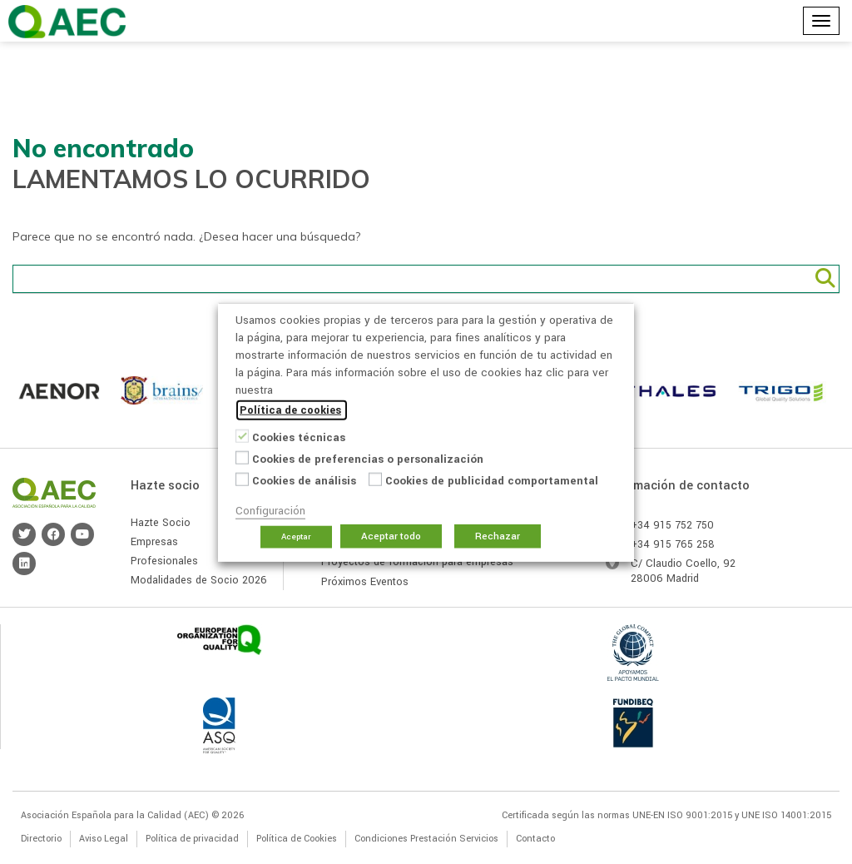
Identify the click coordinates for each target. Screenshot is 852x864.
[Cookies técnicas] (242, 436)
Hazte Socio (161, 522)
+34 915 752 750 (672, 525)
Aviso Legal (103, 838)
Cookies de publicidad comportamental (491, 480)
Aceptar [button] (296, 536)
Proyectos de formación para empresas (417, 561)
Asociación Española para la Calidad (67, 21)
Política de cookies (290, 409)
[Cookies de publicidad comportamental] (375, 479)
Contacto (535, 838)
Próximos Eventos (365, 581)
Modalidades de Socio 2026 (199, 580)
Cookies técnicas (298, 436)
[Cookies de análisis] (242, 479)
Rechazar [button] (497, 536)
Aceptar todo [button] (391, 536)
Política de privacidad (192, 838)
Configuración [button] (270, 510)
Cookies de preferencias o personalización (367, 458)
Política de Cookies (296, 838)
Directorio (41, 838)
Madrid (682, 578)
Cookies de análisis (304, 480)
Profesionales (164, 561)
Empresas (154, 541)
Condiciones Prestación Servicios (426, 838)
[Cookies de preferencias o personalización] (242, 457)
